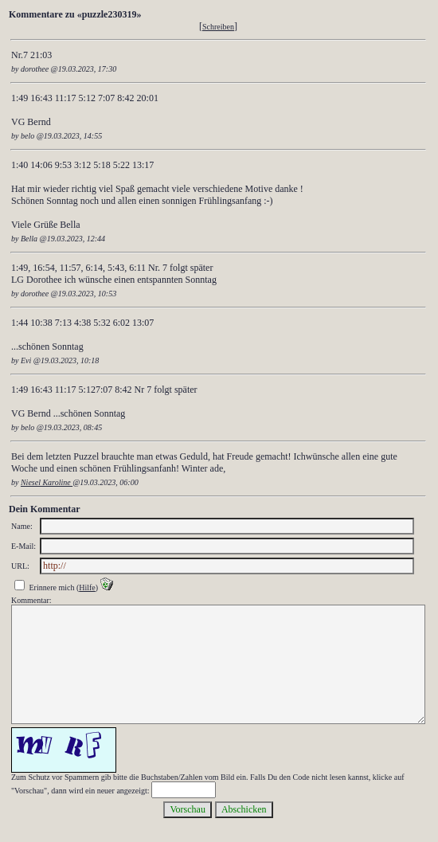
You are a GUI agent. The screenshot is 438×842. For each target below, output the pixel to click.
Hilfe (87, 587)
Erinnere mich (52, 587)
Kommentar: (31, 600)
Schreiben (218, 26)
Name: (22, 526)
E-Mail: (23, 546)
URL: (20, 566)
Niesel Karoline (46, 482)
